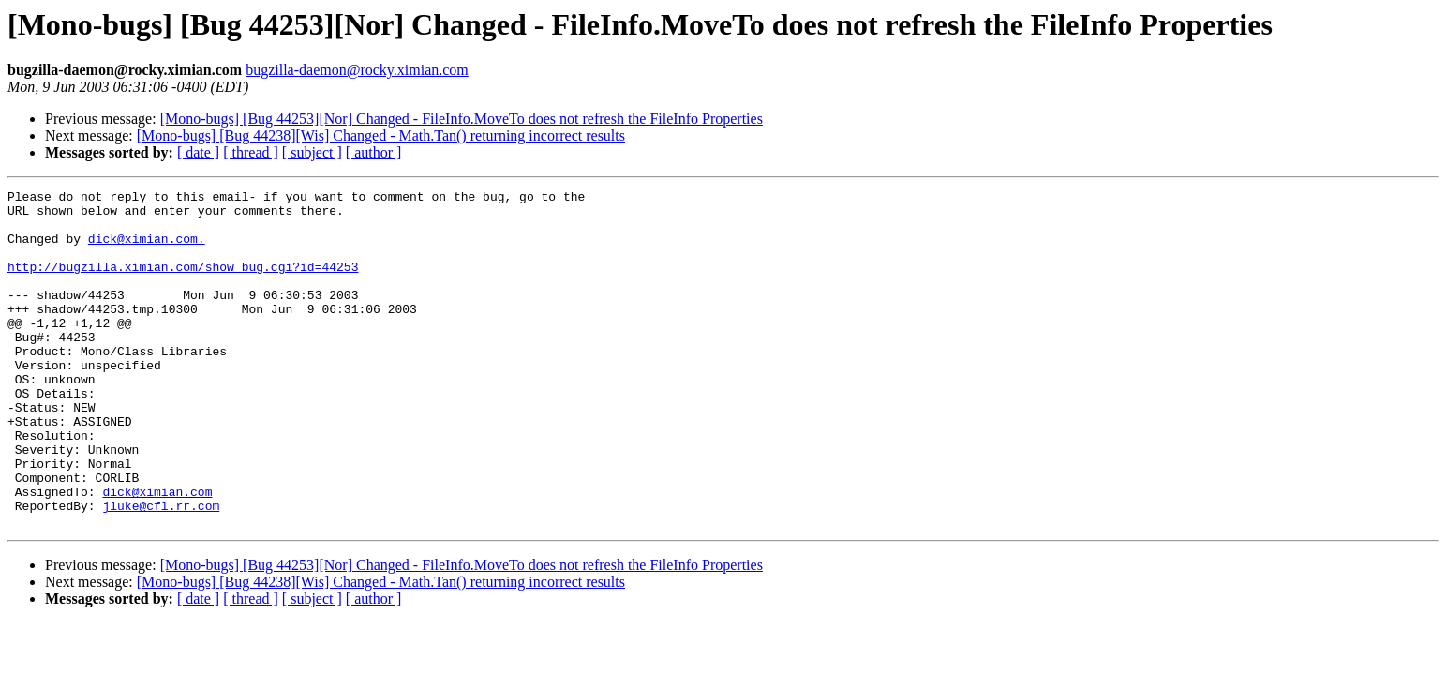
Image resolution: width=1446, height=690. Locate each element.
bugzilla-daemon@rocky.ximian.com (357, 70)
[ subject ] (312, 152)
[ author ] (374, 152)
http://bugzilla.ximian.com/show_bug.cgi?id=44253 (182, 283)
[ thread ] (250, 152)
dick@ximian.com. (146, 249)
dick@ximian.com (157, 553)
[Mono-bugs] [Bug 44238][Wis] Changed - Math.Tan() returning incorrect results (381, 135)
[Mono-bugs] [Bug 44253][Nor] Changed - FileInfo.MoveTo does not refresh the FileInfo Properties (461, 119)
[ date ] (198, 152)
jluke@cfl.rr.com (160, 570)
